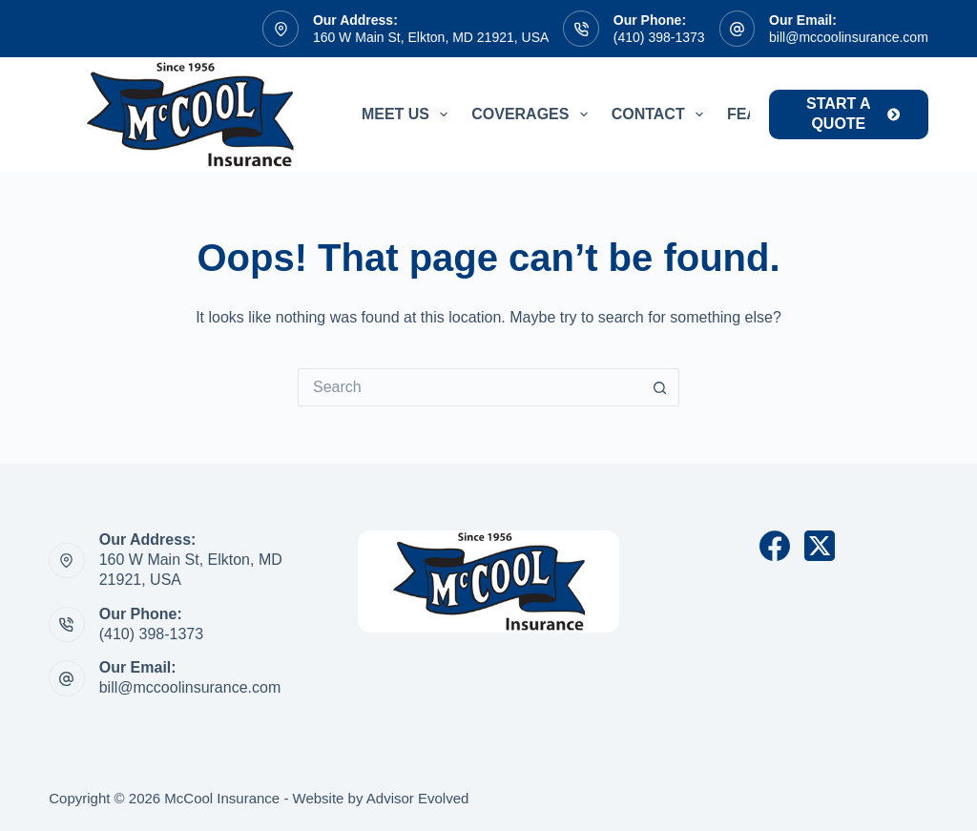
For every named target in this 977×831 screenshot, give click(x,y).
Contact (661, 114)
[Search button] (660, 387)
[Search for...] (469, 387)
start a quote (853, 113)
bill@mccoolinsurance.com (848, 37)
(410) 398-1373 (659, 37)
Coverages (532, 114)
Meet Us (408, 114)
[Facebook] (774, 545)
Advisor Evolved (417, 798)
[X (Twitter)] (819, 545)
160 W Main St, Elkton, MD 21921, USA (431, 37)
